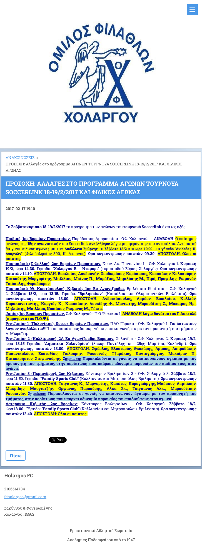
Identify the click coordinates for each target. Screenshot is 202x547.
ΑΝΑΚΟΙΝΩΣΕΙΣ (20, 157)
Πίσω (15, 455)
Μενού (192, 9)
